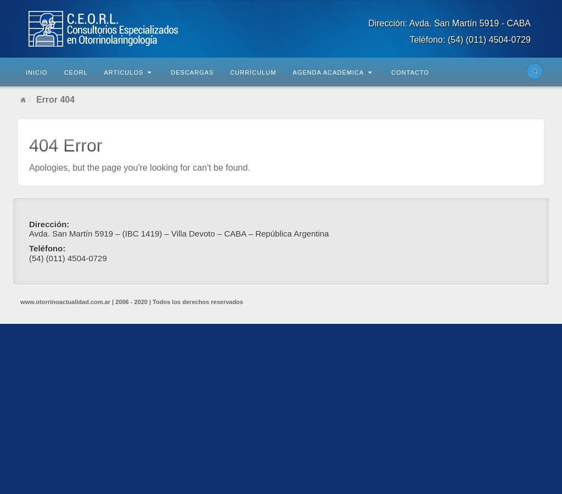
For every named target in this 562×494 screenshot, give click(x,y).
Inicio (37, 72)
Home (23, 100)
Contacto (410, 72)
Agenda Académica (332, 72)
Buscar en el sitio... (534, 71)
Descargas (192, 72)
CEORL (76, 72)
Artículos (128, 72)
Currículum (253, 72)
